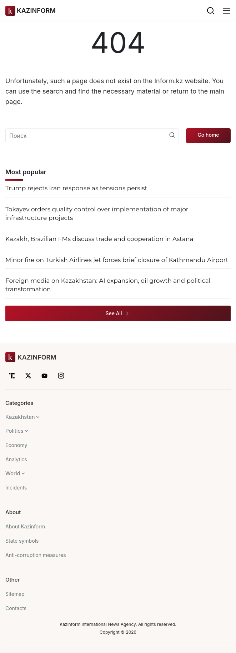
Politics (14, 430)
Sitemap (15, 594)
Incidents (16, 487)
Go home (208, 135)
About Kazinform (25, 526)
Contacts (15, 608)
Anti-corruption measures (35, 555)
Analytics (16, 459)
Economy (16, 445)
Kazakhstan (20, 416)
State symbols (22, 541)
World (12, 473)
